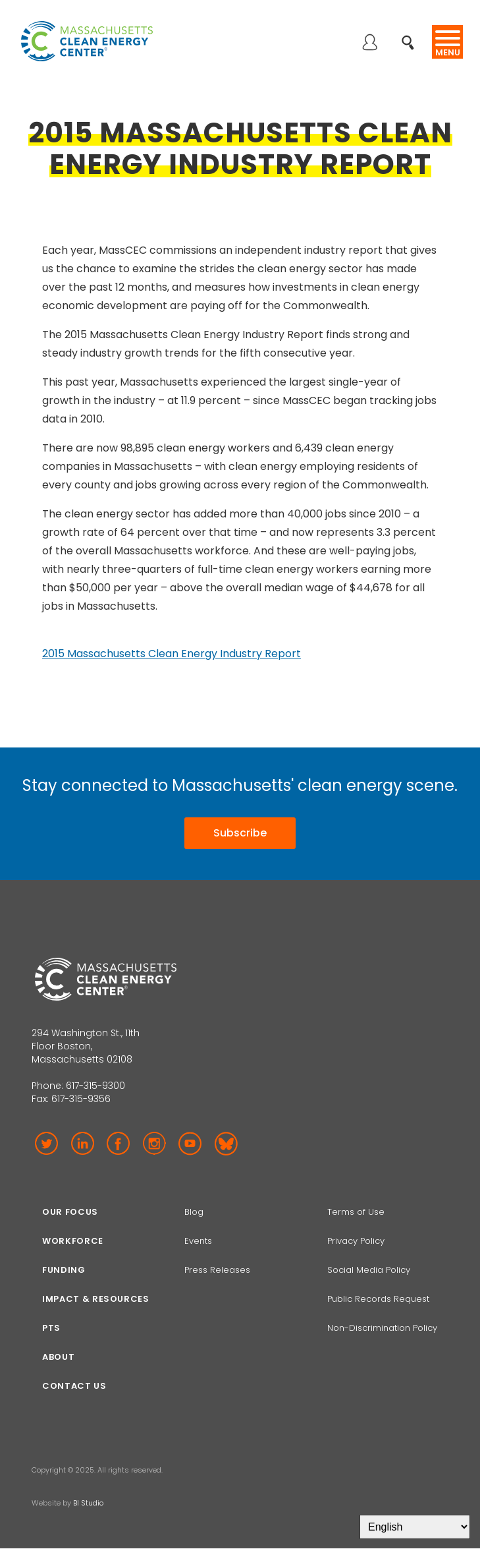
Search (412, 35)
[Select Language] (415, 1527)
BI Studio (88, 1503)
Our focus (70, 1212)
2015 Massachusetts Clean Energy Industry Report (171, 653)
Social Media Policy (370, 1270)
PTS (51, 1328)
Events (198, 1241)
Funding (64, 1270)
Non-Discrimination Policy (382, 1328)
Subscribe (240, 832)
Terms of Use (356, 1212)
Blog (193, 1212)
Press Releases (217, 1270)
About (58, 1357)
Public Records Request (378, 1299)
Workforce (72, 1241)
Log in (369, 43)
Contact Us (74, 1386)
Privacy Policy (356, 1241)
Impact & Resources (95, 1299)
